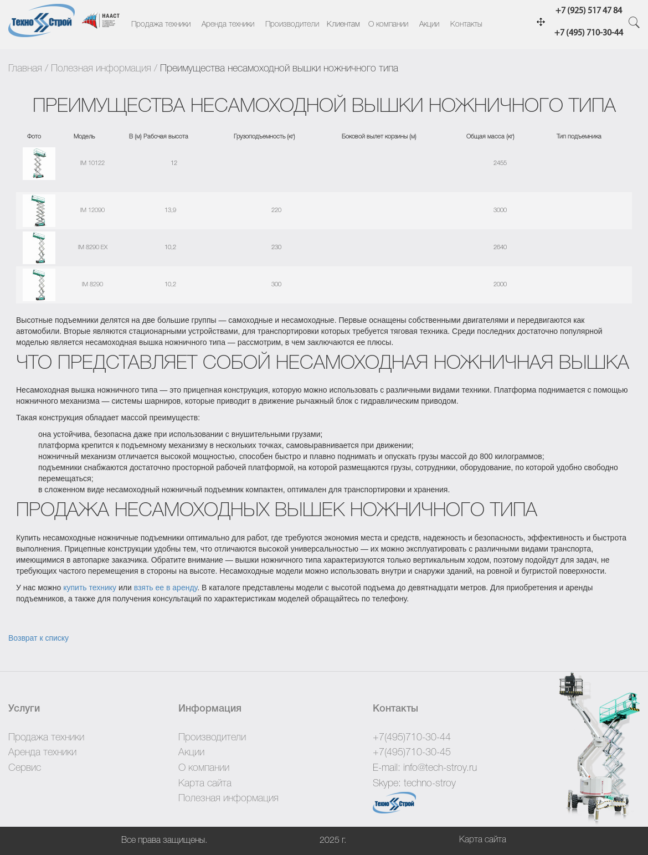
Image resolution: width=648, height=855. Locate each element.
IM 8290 (92, 284)
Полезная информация (101, 68)
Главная (25, 68)
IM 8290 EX (92, 247)
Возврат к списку (38, 637)
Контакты (466, 24)
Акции (429, 24)
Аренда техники (228, 24)
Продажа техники (161, 24)
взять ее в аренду (166, 587)
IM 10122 (92, 163)
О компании (388, 24)
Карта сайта (205, 783)
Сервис (24, 768)
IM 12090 (92, 210)
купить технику (89, 587)
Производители (292, 24)
